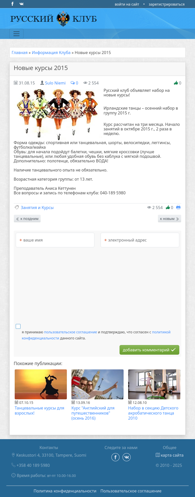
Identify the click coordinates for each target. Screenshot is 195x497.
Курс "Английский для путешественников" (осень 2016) (92, 413)
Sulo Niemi (55, 83)
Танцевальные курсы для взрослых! (39, 410)
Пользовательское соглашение (131, 491)
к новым (169, 218)
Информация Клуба (51, 52)
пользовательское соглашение (70, 332)
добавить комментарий (149, 350)
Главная (20, 52)
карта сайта (170, 455)
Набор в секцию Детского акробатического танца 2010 (153, 413)
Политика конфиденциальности (64, 491)
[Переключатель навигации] (16, 34)
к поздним (27, 218)
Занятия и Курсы (37, 207)
